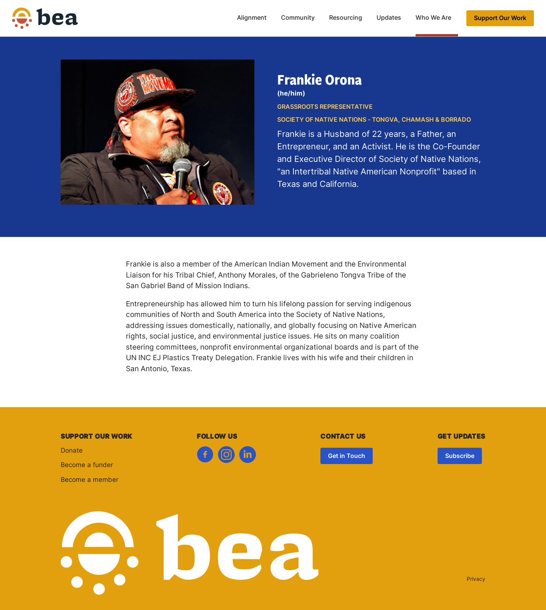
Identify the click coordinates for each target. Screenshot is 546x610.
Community (298, 18)
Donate (72, 451)
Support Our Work (500, 19)
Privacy (476, 579)
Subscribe (459, 456)
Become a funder (87, 465)
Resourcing (345, 18)
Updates (389, 18)
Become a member (89, 480)
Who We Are (433, 18)
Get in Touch (346, 456)
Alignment (252, 18)
